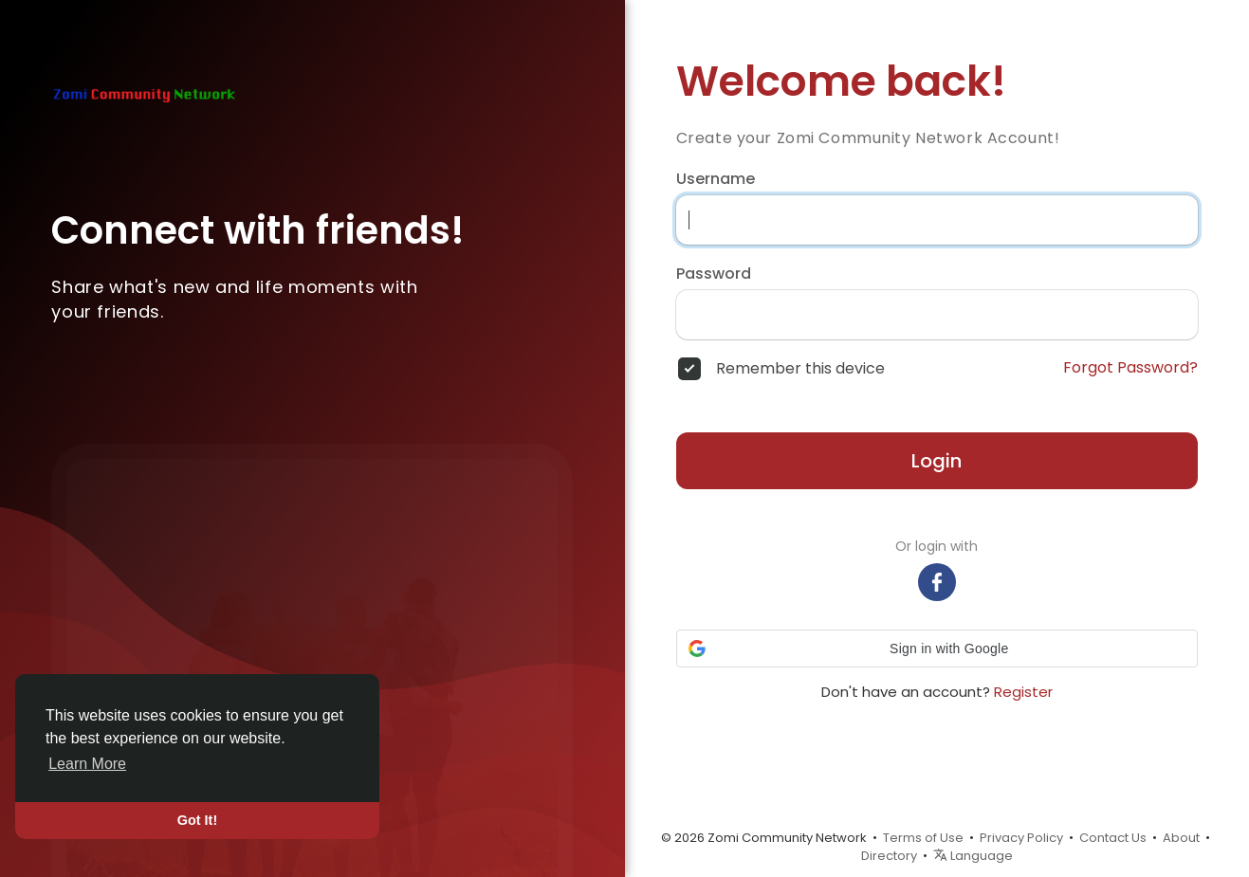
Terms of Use (923, 838)
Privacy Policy (1021, 838)
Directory (889, 856)
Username (715, 179)
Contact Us (1113, 838)
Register (1023, 692)
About (1181, 838)
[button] (937, 648)
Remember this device (800, 368)
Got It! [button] (197, 820)
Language (973, 856)
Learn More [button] (87, 764)
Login (936, 461)
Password (713, 274)
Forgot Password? (1130, 367)
